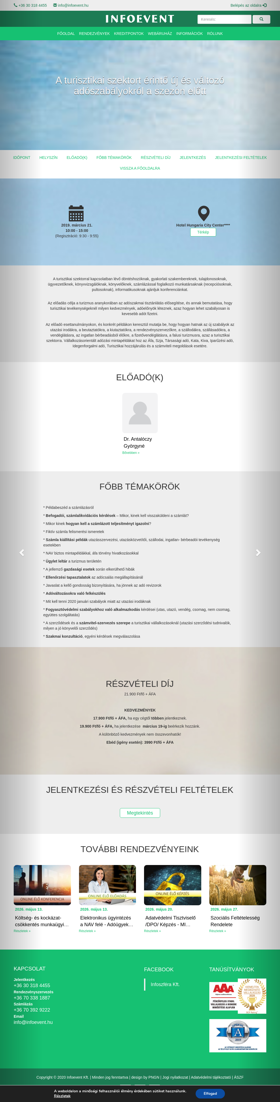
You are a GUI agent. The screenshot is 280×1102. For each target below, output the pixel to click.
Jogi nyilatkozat (175, 1077)
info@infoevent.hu (73, 5)
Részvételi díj (155, 157)
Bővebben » (130, 453)
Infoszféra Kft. (165, 984)
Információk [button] (189, 33)
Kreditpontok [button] (129, 33)
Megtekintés (140, 813)
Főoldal (66, 33)
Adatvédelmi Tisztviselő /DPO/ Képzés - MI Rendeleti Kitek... (170, 924)
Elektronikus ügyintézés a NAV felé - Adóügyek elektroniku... (105, 924)
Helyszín (49, 157)
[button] (21, 551)
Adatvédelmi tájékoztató (211, 1077)
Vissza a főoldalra (140, 168)
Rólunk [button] (215, 33)
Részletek (62, 1096)
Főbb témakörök (114, 157)
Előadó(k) (77, 157)
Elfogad (210, 1093)
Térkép (203, 232)
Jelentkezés (193, 157)
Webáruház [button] (160, 33)
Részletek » (87, 931)
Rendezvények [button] (94, 33)
